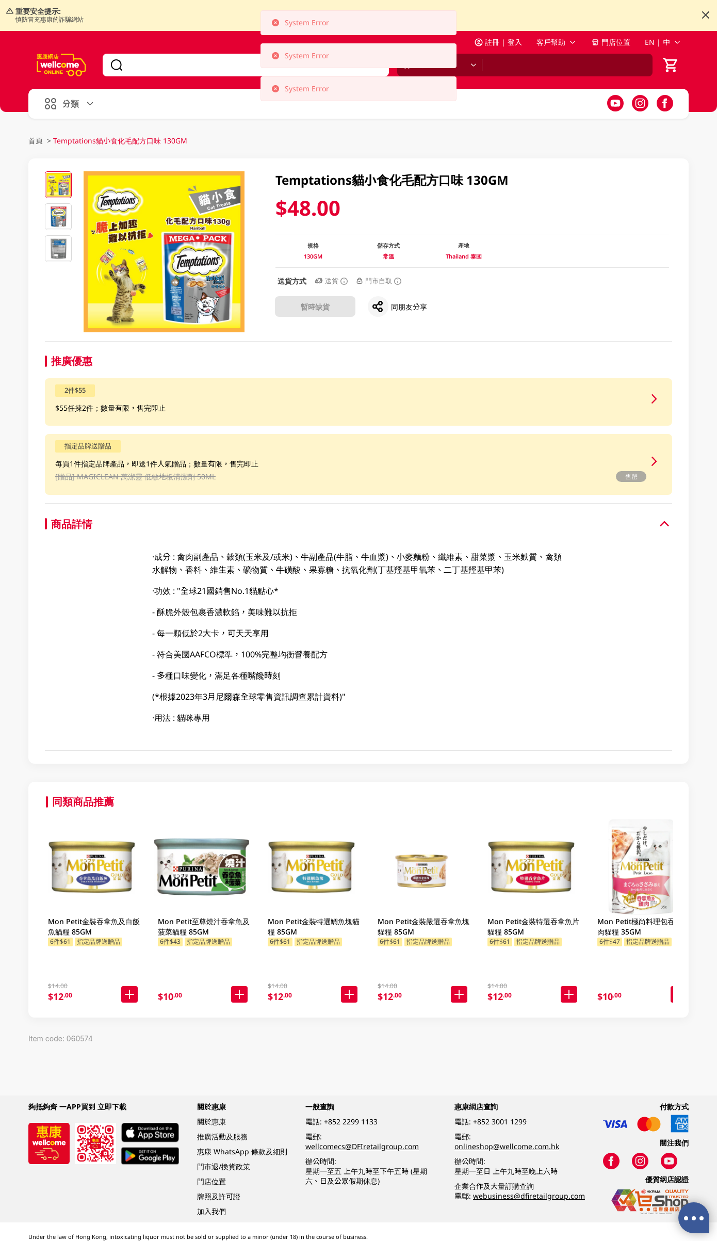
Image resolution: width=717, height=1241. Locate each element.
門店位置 (610, 42)
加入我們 (211, 1211)
